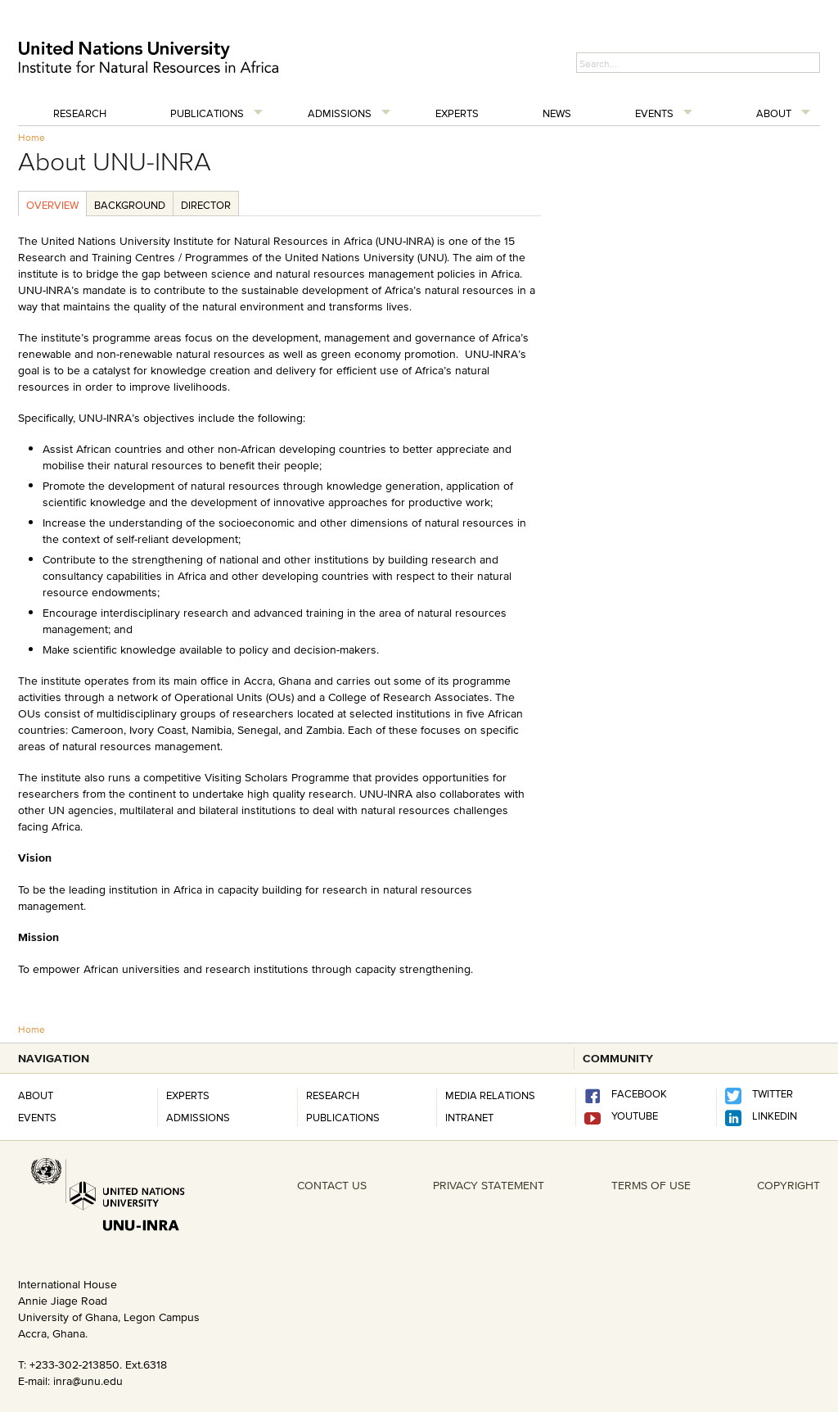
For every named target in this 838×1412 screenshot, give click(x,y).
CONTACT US (332, 1185)
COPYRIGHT (788, 1185)
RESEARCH (332, 1095)
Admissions (340, 113)
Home (31, 137)
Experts (457, 113)
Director (206, 204)
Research (79, 113)
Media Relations (490, 1095)
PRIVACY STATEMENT (488, 1185)
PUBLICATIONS (343, 1117)
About (773, 113)
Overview (52, 204)
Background (129, 204)
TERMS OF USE (651, 1185)
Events (654, 113)
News (557, 113)
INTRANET (469, 1117)
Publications (207, 113)
